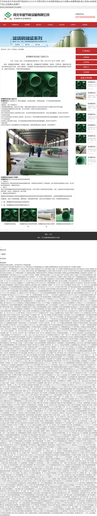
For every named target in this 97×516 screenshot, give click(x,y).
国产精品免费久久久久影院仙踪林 (14, 299)
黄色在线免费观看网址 (31, 407)
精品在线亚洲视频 (58, 339)
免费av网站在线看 (36, 469)
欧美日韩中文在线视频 (42, 371)
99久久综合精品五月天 (71, 311)
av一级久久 (5, 309)
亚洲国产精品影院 (64, 321)
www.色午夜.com (40, 335)
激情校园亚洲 (40, 305)
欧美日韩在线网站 (91, 479)
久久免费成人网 (71, 429)
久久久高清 (21, 271)
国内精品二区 (14, 293)
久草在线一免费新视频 (83, 403)
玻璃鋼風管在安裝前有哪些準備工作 (18, 205)
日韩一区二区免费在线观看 (34, 295)
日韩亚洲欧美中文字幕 (88, 281)
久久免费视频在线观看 (10, 323)
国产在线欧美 (27, 507)
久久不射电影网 (36, 361)
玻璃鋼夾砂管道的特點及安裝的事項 (18, 202)
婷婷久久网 (67, 339)
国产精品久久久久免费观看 (89, 345)
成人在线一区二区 (13, 455)
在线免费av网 (43, 357)
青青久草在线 (30, 271)
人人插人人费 (65, 415)
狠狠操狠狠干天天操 (23, 365)
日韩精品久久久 (83, 299)
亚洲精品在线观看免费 (87, 327)
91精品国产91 (75, 497)
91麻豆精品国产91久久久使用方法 (80, 469)
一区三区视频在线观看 (85, 507)
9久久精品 (21, 395)
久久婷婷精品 (50, 369)
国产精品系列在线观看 (55, 357)
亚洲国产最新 (38, 439)
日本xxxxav (32, 325)
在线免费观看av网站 (48, 373)
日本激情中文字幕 (11, 425)
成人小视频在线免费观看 (38, 359)
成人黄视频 (76, 459)
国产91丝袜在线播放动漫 (56, 325)
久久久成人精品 (55, 275)
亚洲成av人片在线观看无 (38, 499)
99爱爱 (69, 381)
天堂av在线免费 (5, 499)
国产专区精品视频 (13, 291)
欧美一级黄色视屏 (15, 307)
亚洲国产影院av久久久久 (63, 445)
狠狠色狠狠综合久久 (70, 369)
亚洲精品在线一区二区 (24, 469)
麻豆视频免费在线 (46, 501)
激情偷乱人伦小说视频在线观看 (49, 321)
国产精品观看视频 (47, 361)
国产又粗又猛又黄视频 (30, 355)
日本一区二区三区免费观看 (70, 407)
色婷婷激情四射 (20, 415)
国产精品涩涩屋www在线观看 (62, 291)
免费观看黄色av (66, 327)
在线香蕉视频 (83, 339)
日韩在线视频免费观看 (16, 305)
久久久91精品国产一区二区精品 (40, 451)
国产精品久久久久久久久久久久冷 (78, 385)
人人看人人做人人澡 (28, 335)
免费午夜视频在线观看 (10, 419)
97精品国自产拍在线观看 (52, 399)
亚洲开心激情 (69, 313)
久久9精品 (39, 489)
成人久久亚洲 (28, 485)
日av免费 (8, 321)
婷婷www (82, 479)
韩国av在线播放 (37, 425)
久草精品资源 (75, 321)
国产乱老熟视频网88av (28, 489)
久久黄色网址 (15, 279)
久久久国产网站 (83, 471)
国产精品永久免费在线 (46, 481)
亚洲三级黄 (56, 415)
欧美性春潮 (89, 383)
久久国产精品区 (20, 313)
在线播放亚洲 (82, 319)
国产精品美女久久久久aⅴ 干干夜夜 (20, 389)
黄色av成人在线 (19, 437)
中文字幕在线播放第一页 (36, 473)
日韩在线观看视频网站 (47, 423)
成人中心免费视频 (82, 433)
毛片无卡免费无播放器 (26, 501)
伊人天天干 (3, 409)
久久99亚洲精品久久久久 (59, 507)
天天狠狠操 (33, 315)
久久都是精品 (42, 351)
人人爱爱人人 (83, 341)
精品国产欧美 (21, 369)
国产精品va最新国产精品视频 (30, 385)
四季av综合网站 (33, 317)
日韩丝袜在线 (22, 323)
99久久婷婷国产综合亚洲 (64, 425)
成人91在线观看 (66, 285)
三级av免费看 (10, 433)
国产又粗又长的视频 (31, 437)
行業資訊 (50, 24)
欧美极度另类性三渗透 (29, 307)
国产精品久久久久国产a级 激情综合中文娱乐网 (68, 503)
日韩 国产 (48, 387)
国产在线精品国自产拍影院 (24, 345)
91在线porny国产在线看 (7, 423)
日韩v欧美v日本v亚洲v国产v (55, 409)
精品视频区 (36, 443)
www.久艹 (73, 397)
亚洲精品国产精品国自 (18, 449)
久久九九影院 (6, 279)
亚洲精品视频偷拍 (55, 497)
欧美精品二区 (10, 273)
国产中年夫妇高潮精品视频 (17, 277)
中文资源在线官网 (38, 281)
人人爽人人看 (76, 381)
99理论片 (62, 413)
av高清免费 (34, 377)
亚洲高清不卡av (40, 269)
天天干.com (72, 449)
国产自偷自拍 (54, 371)
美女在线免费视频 (17, 509)
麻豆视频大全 (52, 443)
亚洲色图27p (14, 351)
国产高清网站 (92, 495)
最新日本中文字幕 (15, 477)
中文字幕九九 (92, 339)
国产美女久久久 (51, 331)
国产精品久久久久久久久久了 (16, 295)
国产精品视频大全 (54, 327)
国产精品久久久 (34, 293)
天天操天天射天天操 (58, 311)
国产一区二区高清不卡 (68, 373)
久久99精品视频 (23, 399)
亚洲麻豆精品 (71, 355)
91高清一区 (39, 477)
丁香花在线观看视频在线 (7, 415)
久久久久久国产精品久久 (83, 355)
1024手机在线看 (8, 457)
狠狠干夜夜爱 (13, 319)
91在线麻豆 (67, 315)
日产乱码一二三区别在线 (50, 295)
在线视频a (84, 361)
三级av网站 (17, 489)
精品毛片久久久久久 (45, 363)
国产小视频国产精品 (44, 471)
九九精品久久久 (63, 305)
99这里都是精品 (5, 515)
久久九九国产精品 (66, 459)
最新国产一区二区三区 (58, 347)
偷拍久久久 (60, 331)
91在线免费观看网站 (81, 411)
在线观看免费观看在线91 (45, 291)
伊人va (12, 359)
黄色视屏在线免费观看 (75, 489)
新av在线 (69, 413)
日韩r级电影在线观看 (90, 271)
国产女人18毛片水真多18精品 (84, 371)
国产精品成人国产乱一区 (15, 491)
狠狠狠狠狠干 (13, 377)
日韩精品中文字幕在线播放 (46, 447)
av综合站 (71, 337)
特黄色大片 (57, 335)
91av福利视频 (70, 411)
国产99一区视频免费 (39, 341)
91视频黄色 (20, 283)
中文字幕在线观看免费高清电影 (28, 363)
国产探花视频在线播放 (24, 327)
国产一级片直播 (73, 507)
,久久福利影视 (89, 427)
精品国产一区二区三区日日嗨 (18, 331)
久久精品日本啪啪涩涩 (59, 501)
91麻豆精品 (25, 387)
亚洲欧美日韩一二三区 (81, 513)
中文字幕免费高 (81, 349)
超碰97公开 (73, 283)
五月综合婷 (25, 373)
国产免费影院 (43, 349)
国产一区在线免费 (73, 493)
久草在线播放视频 (5, 339)
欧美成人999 (75, 285)
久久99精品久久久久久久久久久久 (65, 447)
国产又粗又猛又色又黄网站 (77, 305)
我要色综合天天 (8, 401)
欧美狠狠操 (43, 505)
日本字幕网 (37, 501)
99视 (38, 403)
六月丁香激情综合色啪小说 (67, 371)
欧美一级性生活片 (53, 349)
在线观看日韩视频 (89, 309)
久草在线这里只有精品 (10, 411)
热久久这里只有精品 (84, 457)
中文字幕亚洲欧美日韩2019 (14, 355)
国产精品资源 (11, 409)
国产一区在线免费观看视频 (20, 297)
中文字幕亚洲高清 (9, 349)
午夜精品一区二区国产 (12, 363)
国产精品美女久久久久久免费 (85, 511)
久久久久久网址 (79, 357)
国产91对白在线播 (39, 465)
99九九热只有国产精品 (26, 479)
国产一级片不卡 (66, 335)
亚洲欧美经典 (81, 379)
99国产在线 (52, 411)
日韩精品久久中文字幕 (13, 405)
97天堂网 (66, 395)
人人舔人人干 (58, 457)
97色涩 (24, 429)
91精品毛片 (19, 349)
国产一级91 (63, 463)
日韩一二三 (12, 341)
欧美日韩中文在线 (78, 451)
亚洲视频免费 (69, 279)
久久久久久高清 (56, 471)
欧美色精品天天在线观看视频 (57, 427)
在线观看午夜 (89, 451)
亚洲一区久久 (84, 301)
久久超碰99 (27, 393)
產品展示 (38, 24)
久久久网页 (81, 453)
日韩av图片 (14, 271)
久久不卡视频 (46, 303)
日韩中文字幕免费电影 (21, 445)
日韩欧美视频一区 (20, 273)
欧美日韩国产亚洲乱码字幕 (46, 355)
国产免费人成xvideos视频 (59, 281)
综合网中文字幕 (42, 409)
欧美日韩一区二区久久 (52, 345)
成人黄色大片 (19, 461)
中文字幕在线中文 (16, 335)
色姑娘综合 (54, 431)
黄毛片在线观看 (76, 405)
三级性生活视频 (28, 343)
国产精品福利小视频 (71, 477)
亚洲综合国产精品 (87, 405)
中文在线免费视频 (64, 329)
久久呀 (58, 283)
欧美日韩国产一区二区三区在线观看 (18, 487)
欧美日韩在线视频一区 (39, 391)
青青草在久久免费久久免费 (58, 277)
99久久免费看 (72, 375)
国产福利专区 (10, 461)
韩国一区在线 (72, 393)
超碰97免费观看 (56, 459)
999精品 (74, 433)
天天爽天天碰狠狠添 (85, 359)
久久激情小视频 (5, 477)
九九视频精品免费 (56, 303)
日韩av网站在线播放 (61, 489)
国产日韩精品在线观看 (14, 387)
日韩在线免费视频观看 (33, 497)
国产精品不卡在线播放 (46, 375)
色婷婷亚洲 (57, 421)
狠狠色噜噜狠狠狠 (7, 393)
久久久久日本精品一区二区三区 (29, 321)
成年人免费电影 (43, 285)
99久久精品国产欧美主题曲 (72, 353)
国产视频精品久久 (14, 269)
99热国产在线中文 (5, 497)
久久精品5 (80, 397)
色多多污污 (42, 299)
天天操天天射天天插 (61, 287)
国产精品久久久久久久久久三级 (62, 383)
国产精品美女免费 (13, 501)
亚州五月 (21, 411)
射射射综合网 (18, 391)
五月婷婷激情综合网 (38, 337)
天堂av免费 (36, 493)
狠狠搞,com (92, 317)
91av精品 (29, 337)
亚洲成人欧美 (59, 369)
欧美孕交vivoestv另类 (80, 417)
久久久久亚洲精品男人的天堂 (87, 313)
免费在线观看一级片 (90, 387)
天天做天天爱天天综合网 (54, 271)
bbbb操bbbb (63, 337)
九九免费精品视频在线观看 (84, 351)
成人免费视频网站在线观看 (24, 433)
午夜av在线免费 (27, 431)
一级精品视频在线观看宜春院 (85, 289)
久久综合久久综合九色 (27, 397)
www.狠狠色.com (18, 481)
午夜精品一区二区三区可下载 (55, 475)
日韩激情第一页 (28, 309)
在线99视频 (36, 431)
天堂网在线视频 (67, 451)
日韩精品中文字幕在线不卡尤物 (35, 369)
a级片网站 (34, 285)
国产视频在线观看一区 (26, 339)
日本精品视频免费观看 (53, 341)
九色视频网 (39, 383)
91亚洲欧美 (50, 335)
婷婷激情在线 (82, 365)
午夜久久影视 (26, 311)
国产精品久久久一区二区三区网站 (10, 473)
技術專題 (86, 62)
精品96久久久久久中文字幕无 (81, 445)
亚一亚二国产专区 (71, 309)
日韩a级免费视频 (41, 307)
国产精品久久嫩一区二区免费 (54, 269)
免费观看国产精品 (91, 483)
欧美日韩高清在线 (48, 489)
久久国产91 (29, 439)
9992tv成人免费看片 (11, 329)
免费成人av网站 (23, 319)
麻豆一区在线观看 (75, 391)
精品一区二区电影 (28, 491)
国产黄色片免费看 (50, 309)
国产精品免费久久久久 (47, 395)
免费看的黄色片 (52, 343)
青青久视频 (47, 281)
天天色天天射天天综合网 (75, 271)
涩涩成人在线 (82, 329)
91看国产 (84, 335)
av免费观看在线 (75, 345)
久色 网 (64, 271)
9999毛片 (84, 291)
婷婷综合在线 (23, 455)
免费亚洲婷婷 (82, 377)
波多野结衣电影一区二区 (25, 329)
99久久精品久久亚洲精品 (57, 461)
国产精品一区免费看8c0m (58, 381)
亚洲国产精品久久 (41, 301)
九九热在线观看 (19, 407)
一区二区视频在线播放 (46, 453)
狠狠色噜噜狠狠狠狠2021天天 (86, 393)
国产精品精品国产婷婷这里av (37, 435)
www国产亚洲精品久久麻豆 (76, 367)
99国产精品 (51, 493)
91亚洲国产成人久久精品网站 (74, 423)
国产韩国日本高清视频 (64, 293)
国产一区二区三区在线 (38, 289)
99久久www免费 (45, 385)
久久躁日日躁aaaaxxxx (30, 401)
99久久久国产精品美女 (32, 395)
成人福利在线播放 (74, 361)
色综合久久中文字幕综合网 (36, 455)
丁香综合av (3, 441)
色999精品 (82, 501)
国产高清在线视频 (61, 393)
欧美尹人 (35, 349)
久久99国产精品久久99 (31, 283)
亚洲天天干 (88, 293)
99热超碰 (80, 309)
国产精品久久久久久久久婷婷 (19, 275)
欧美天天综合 (28, 481)
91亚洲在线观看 (14, 367)
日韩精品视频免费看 (44, 513)
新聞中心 (86, 67)
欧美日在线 (46, 347)
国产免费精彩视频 (40, 271)
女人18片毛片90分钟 (80, 505)
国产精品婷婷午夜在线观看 (84, 431)
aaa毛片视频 (25, 315)
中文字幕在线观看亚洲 (86, 275)
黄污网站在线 (72, 463)
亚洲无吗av (3, 491)
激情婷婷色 (91, 429)
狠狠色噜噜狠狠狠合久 (38, 503)
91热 (35, 467)
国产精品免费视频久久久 (68, 403)
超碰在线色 (71, 349)
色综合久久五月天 (22, 379)
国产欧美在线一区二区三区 (88, 497)
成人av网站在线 (87, 467)
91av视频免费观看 (60, 439)
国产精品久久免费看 (38, 345)
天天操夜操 (24, 435)
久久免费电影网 (16, 467)
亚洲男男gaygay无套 (70, 269)
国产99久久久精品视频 (30, 417)
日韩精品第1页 (18, 393)
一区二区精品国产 (5, 467)
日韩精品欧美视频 (62, 333)
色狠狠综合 (4, 287)
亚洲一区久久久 (77, 443)
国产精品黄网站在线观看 (22, 359)
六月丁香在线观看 (30, 409)
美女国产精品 (46, 381)
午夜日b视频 (93, 471)
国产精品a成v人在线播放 (61, 469)
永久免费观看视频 (69, 363)
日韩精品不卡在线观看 (67, 399)
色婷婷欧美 (79, 363)
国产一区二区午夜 (11, 333)
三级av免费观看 (82, 463)
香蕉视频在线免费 (60, 355)
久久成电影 (43, 427)
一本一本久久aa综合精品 (76, 333)
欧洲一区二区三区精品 (49, 425)
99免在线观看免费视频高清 (12, 371)
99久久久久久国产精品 (26, 367)
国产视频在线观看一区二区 (8, 327)
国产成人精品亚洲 (24, 451)
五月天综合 (12, 283)
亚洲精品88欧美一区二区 (41, 411)
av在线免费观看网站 (8, 345)
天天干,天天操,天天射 (70, 331)
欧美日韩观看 (60, 279)
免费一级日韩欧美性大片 (37, 387)
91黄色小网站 (4, 283)
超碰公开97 (15, 339)
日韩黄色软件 (67, 487)
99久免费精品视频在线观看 (59, 367)
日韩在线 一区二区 (50, 323)
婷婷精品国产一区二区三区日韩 (81, 435)
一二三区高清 (4, 337)
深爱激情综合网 (16, 311)
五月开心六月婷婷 (29, 475)
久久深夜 (3, 481)
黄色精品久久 (75, 307)
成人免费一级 (42, 317)
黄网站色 (35, 471)
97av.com (36, 481)
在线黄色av (19, 421)
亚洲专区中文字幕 (81, 373)
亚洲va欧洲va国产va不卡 (78, 401)
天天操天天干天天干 (32, 313)
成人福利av (24, 473)
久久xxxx (35, 279)
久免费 (75, 457)
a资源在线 (31, 347)
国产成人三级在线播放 (69, 379)
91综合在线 (14, 289)
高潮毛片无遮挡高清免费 (80, 323)
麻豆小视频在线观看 (31, 513)
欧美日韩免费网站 (7, 489)
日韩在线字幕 (75, 301)
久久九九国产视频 (35, 365)
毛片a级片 (74, 387)
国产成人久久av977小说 (43, 413)
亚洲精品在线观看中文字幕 (33, 303)
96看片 (49, 441)
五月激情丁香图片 (52, 397)
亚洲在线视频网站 (44, 407)
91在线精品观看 (24, 351)
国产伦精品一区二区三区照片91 (56, 417)
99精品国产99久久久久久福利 (75, 427)
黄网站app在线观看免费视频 (71, 273)
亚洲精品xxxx (92, 413)
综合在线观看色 (89, 333)
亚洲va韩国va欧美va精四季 (17, 337)
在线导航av (32, 333)
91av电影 (79, 509)
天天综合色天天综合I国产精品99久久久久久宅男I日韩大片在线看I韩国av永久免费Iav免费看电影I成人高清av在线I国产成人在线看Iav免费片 (40, 267)
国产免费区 (75, 339)
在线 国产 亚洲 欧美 (71, 453)
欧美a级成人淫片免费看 (30, 287)
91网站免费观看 (32, 483)
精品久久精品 (74, 275)
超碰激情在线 (63, 295)
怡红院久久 (87, 423)
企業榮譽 (84, 24)
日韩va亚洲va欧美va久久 (45, 437)
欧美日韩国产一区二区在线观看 (29, 357)
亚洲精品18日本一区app (46, 313)
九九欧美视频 (65, 283)
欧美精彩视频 (92, 335)
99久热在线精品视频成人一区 (73, 325)
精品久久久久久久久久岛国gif (68, 365)
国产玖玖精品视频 (21, 353)
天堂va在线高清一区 (74, 281)
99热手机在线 (15, 321)
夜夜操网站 (38, 415)
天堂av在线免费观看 (68, 303)
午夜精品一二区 (83, 317)
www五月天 (42, 283)
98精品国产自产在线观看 (54, 359)
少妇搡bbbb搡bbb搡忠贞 (81, 279)
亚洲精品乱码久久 (34, 319)
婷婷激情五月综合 (50, 333)
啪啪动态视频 (31, 273)
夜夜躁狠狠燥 (28, 511)
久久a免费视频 (22, 463)
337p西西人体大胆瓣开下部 (48, 353)
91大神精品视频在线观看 (51, 511)
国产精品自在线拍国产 (18, 497)
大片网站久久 (79, 303)
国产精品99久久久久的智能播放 (63, 481)
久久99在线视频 (81, 447)
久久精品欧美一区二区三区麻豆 (79, 419)
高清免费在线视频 (58, 453)
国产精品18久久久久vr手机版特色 (14, 303)
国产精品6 (60, 353)
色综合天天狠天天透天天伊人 (52, 379)
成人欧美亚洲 (17, 429)
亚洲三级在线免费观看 (26, 465)
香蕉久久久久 (38, 347)
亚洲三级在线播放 (58, 483)
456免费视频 (77, 425)
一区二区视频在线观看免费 (64, 323)
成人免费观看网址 (73, 491)
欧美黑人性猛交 (10, 421)
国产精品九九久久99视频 (14, 431)
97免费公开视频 (17, 375)
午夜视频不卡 (32, 463)
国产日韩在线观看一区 (39, 441)
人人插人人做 (92, 421)
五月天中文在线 (72, 295)
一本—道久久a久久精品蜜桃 (88, 285)
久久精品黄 (63, 375)
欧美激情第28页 (32, 405)
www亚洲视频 (66, 497)
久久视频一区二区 (43, 401)
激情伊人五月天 (24, 293)
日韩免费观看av (87, 509)
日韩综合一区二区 (40, 331)
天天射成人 (13, 413)
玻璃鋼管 (27, 24)
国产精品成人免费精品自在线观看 (52, 487)
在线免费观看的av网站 (89, 489)
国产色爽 (31, 269)
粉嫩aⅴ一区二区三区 (54, 285)
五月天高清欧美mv (52, 435)
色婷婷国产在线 (47, 415)
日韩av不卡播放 (24, 447)
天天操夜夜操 (27, 509)
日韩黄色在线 (49, 503)
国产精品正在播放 (25, 459)
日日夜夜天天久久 (46, 507)
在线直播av (4, 341)
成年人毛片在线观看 (51, 305)
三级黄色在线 (65, 341)
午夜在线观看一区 (35, 487)
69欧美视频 (20, 511)
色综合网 (3, 273)
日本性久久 (40, 467)
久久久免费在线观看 (65, 435)
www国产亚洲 (31, 383)
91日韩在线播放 (69, 513)
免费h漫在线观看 (90, 357)
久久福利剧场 (28, 411)
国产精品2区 (36, 393)
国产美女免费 (89, 389)
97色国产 (57, 373)
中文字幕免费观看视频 (28, 495)
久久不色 (51, 301)
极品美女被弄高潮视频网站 (50, 389)
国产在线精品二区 (72, 501)
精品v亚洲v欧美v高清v (7, 445)
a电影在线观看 (36, 389)
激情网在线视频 (79, 337)
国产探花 (16, 357)
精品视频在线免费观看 (89, 439)
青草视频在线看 (5, 359)
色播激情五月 (51, 279)
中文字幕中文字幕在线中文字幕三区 (68, 473)
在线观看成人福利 (90, 475)
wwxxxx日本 (90, 401)
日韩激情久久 (4, 269)
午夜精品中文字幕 (80, 441)
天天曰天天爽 (70, 461)
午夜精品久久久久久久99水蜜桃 (56, 299)
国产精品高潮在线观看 (75, 287)
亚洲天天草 (67, 387)
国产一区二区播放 (63, 397)
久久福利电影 (64, 511)
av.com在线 (9, 391)
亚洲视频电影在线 (81, 277)
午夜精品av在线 (44, 377)
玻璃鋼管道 (15, 24)
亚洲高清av (55, 365)
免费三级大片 (48, 383)
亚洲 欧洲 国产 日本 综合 (61, 361)
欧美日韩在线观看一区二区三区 (65, 289)
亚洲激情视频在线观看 (75, 499)
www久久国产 (4, 395)
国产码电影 (4, 347)
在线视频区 (60, 343)
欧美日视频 (9, 357)
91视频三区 (34, 459)
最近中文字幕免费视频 (29, 477)
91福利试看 (53, 491)
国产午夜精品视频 (78, 389)
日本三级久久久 (40, 475)
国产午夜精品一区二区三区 (87, 407)
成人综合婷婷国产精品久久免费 (26, 403)
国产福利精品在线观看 (71, 317)
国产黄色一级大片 (57, 363)
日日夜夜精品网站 (13, 465)
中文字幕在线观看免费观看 (48, 293)
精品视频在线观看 (40, 397)
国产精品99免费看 (39, 485)
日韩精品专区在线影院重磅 (73, 465)
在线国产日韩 (36, 433)
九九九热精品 (79, 347)
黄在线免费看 (58, 395)
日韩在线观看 (27, 441)
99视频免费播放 (14, 459)
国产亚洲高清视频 (45, 297)
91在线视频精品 (23, 419)
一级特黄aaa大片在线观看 (8, 365)
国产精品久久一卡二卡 (49, 449)
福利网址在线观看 (62, 449)
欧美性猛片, (92, 299)
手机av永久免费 (38, 511)
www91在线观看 (48, 469)
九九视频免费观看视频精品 (12, 435)
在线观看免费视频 (70, 343)
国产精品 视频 (45, 497)
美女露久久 (38, 491)
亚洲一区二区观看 (48, 439)
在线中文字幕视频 (52, 307)
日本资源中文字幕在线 (9, 325)
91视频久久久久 (46, 433)
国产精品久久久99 (33, 353)
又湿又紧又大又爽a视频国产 (73, 409)
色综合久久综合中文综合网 (67, 431)
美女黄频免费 (80, 475)
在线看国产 (71, 441)
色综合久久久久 (63, 491)
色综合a (50, 505)
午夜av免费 (46, 491)
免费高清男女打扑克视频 (23, 381)
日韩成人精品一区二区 (31, 299)
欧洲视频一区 (53, 377)
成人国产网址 (26, 499)
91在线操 (84, 413)
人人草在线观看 (67, 457)
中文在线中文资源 (20, 383)
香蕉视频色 (91, 505)
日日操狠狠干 (20, 409)
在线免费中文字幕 (84, 493)
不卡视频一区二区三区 (25, 425)
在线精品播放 (13, 399)
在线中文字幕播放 (44, 459)
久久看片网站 (76, 327)
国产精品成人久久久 (79, 383)
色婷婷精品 (12, 353)
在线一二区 (13, 427)
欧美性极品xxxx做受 (64, 405)
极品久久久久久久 (57, 387)
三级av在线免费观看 (40, 343)
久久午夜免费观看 (82, 369)
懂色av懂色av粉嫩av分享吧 (24, 341)
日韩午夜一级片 (23, 333)
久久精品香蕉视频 (82, 449)
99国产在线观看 (62, 479)
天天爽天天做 (63, 349)
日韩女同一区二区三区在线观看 (86, 415)
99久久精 (85, 499)
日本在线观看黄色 (35, 373)
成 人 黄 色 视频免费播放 (45, 483)
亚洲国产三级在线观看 (46, 457)
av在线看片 (84, 391)
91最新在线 (65, 471)
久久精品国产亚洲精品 (57, 509)
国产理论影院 (44, 403)
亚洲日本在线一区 (25, 279)
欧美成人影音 (53, 405)
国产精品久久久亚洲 (48, 419)
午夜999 (53, 319)
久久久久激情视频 (68, 357)
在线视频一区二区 (43, 405)
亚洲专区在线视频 (85, 321)
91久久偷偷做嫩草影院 (78, 315)
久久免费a (32, 399)
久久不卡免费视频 (64, 467)
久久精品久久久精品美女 (55, 495)
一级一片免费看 (92, 473)
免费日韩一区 (4, 301)
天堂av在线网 (50, 391)
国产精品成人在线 (13, 479)
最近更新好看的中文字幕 (57, 429)
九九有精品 (8, 503)
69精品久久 (15, 447)
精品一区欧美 (36, 507)
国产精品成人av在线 (83, 269)
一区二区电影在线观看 (87, 459)
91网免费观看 (51, 283)
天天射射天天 (87, 437)
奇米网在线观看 (36, 327)
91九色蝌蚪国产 (5, 289)
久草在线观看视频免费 (15, 287)
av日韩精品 (45, 327)
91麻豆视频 (44, 493)
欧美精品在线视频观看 (62, 391)
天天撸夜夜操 (62, 377)
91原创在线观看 (65, 345)
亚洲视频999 (82, 331)
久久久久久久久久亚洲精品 (59, 385)
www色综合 (55, 413)
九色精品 (8, 449)
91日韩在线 (15, 281)
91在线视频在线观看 (57, 513)
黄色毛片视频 (61, 411)
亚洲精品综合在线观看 (52, 455)
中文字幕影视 (35, 505)
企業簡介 (73, 24)
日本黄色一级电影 (34, 275)
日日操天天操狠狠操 (16, 309)
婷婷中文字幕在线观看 (86, 311)
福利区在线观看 (51, 289)
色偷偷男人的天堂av (89, 363)
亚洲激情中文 (33, 291)
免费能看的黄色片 (76, 467)
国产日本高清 (65, 275)
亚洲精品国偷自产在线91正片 (61, 297)
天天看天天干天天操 (10, 511)
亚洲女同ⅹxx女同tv (81, 461)
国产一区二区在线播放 (52, 337)
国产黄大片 (30, 429)
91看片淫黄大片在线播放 (15, 417)
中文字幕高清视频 (11, 483)
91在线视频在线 (72, 377)
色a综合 (80, 387)
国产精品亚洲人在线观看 (35, 379)
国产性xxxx (3, 417)
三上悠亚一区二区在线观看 (55, 317)
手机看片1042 (33, 351)
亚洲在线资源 (71, 351)
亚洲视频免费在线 (34, 297)
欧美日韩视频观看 (7, 285)
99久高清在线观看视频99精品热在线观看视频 (18, 493)
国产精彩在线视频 (90, 337)
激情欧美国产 (73, 319)
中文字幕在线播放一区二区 (8, 369)
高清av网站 (40, 463)
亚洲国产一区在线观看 (18, 439)
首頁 (4, 24)
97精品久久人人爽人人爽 (23, 361)
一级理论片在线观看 (35, 419)
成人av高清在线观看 (62, 319)
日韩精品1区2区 (16, 315)
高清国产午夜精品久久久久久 (41, 509)
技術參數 (86, 72)
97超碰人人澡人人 (77, 437)
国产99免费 (43, 393)
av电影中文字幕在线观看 (15, 441)
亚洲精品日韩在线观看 (55, 273)
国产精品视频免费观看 (89, 465)
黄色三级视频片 (27, 443)
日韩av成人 (70, 417)
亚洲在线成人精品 (17, 471)
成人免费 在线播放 (42, 325)
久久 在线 (57, 375)
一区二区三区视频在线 (15, 443)
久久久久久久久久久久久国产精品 (75, 483)
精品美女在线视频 (69, 485)
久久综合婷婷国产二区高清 (35, 323)
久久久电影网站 (76, 487)
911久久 (25, 421)
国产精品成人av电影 (16, 343)
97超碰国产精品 (59, 313)
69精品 (36, 479)
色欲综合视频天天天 (89, 443)
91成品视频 (48, 339)
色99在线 (21, 413)
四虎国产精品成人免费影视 (22, 285)
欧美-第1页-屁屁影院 (18, 513)
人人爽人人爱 (16, 385)
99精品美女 (43, 443)
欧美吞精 (57, 301)
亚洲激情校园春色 (81, 429)
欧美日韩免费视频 (64, 307)
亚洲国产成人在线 (70, 475)
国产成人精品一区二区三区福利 (17, 453)
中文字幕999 (74, 341)
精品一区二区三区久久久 (77, 395)
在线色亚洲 (83, 421)
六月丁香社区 (79, 485)
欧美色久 (37, 423)
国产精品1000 (76, 335)
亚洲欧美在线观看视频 (12, 451)
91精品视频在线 (23, 427)
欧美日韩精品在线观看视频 (86, 477)
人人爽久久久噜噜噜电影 (64, 443)
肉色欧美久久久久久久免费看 (47, 479)
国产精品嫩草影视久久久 (28, 301)
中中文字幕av (73, 471)
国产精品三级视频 (34, 427)
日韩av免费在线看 (5, 311)
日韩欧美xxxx (27, 471)
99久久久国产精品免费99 (8, 485)
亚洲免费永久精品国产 (87, 273)
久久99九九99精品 (22, 325)
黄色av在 (81, 283)
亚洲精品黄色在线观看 (12, 505)
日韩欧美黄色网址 (27, 467)
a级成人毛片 (71, 277)
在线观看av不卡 (60, 423)
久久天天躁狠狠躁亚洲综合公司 (55, 465)
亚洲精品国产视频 (54, 403)
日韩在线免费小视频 (41, 495)
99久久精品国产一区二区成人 (35, 277)
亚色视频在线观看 (24, 505)
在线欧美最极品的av (29, 305)
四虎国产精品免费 (6, 475)
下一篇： (4, 205)
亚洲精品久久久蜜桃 (43, 461)
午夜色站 (90, 319)
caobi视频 (92, 513)
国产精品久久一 (45, 319)
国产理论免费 (42, 417)
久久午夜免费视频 (17, 475)
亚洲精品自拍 (22, 483)
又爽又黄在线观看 (39, 309)
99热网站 (3, 431)
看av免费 (2, 315)
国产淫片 (47, 277)
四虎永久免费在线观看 (47, 421)
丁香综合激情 (27, 349)
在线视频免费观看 (65, 455)
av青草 (8, 315)
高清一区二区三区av (26, 281)
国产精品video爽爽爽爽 (15, 507)
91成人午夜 (33, 447)
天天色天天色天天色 (14, 397)
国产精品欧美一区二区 (20, 457)
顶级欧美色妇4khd (41, 273)
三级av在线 (84, 381)
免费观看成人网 (22, 317)
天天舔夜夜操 (61, 309)
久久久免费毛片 (49, 477)
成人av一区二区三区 (24, 377)
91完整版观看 (40, 399)
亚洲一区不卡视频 (82, 375)
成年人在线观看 (5, 389)
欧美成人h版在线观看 (24, 289)
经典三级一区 (62, 351)
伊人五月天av (85, 353)
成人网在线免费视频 (78, 293)
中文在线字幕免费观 (50, 473)
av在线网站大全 (90, 367)
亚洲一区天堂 (40, 333)
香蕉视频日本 (13, 395)
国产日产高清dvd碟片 (10, 317)
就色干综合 (24, 269)
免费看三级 (83, 473)
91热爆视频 (51, 393)
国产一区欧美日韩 (32, 453)
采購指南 (86, 57)
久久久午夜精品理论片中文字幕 (17, 347)
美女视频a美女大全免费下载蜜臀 (41, 311)
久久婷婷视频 (42, 279)
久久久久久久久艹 (86, 425)
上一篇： (4, 202)
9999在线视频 (23, 291)
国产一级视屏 (7, 385)
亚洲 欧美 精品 (65, 301)
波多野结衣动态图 (73, 479)
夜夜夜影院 (20, 485)
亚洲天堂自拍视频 (30, 413)
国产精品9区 (32, 445)
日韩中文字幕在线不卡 (27, 371)
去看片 (36, 375)
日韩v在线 (9, 429)
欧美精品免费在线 (28, 375)
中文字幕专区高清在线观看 (42, 367)
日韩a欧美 (52, 401)
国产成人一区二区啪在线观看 (21, 503)
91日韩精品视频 (36, 381)
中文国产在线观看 (33, 457)
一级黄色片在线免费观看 (62, 419)
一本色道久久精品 (15, 499)
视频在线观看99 (42, 445)
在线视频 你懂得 (70, 509)
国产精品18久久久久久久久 (46, 287)
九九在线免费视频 (14, 301)
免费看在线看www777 (9, 379)
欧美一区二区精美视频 (63, 401)
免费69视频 (73, 329)
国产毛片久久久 (46, 365)
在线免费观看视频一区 (89, 287)
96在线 (88, 331)
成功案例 (61, 24)
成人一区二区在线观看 (40, 329)
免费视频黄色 (18, 401)
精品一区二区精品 (56, 451)
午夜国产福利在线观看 (65, 389)
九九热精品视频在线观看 (85, 295)
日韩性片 (23, 405)
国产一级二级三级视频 (44, 315)
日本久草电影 (70, 347)
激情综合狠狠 (30, 415)
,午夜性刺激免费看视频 (13, 495)
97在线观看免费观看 (30, 461)
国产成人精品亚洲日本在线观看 (24, 423)
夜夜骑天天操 (4, 319)
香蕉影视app (52, 445)
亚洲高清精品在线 (61, 493)
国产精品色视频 (85, 307)
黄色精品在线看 (45, 275)
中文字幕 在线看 (34, 421)
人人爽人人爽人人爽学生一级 (71, 421)
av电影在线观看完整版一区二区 (61, 433)
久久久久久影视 (59, 477)
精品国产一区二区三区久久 (82, 481)
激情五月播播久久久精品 (73, 439)
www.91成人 (80, 343)
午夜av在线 (72, 511)
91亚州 (76, 313)
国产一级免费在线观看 (90, 325)
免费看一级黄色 (45, 431)
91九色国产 (30, 331)
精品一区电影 (10, 383)
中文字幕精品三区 (72, 299)
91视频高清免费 (52, 351)
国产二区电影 (76, 291)
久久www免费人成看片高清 (79, 297)
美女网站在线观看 (57, 315)
